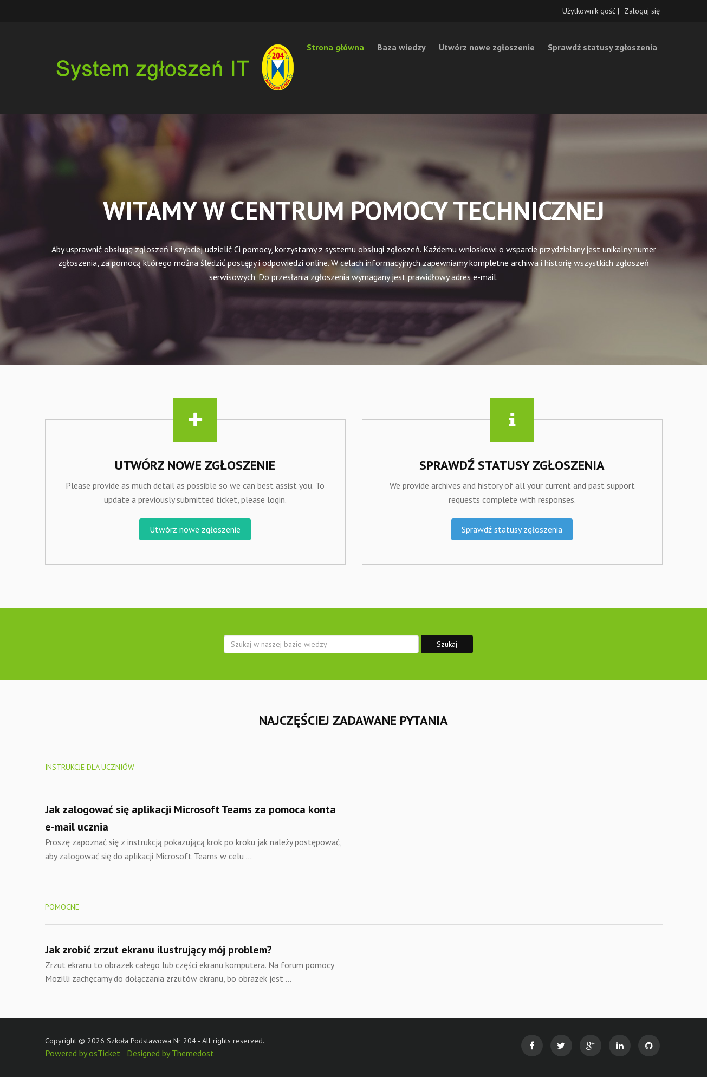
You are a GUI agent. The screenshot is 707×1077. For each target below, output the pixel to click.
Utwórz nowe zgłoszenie (487, 47)
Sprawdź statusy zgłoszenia (602, 47)
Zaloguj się (642, 11)
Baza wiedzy (401, 47)
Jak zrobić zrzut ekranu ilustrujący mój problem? (158, 950)
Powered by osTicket (82, 1053)
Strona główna (335, 47)
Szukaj (447, 644)
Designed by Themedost (170, 1053)
